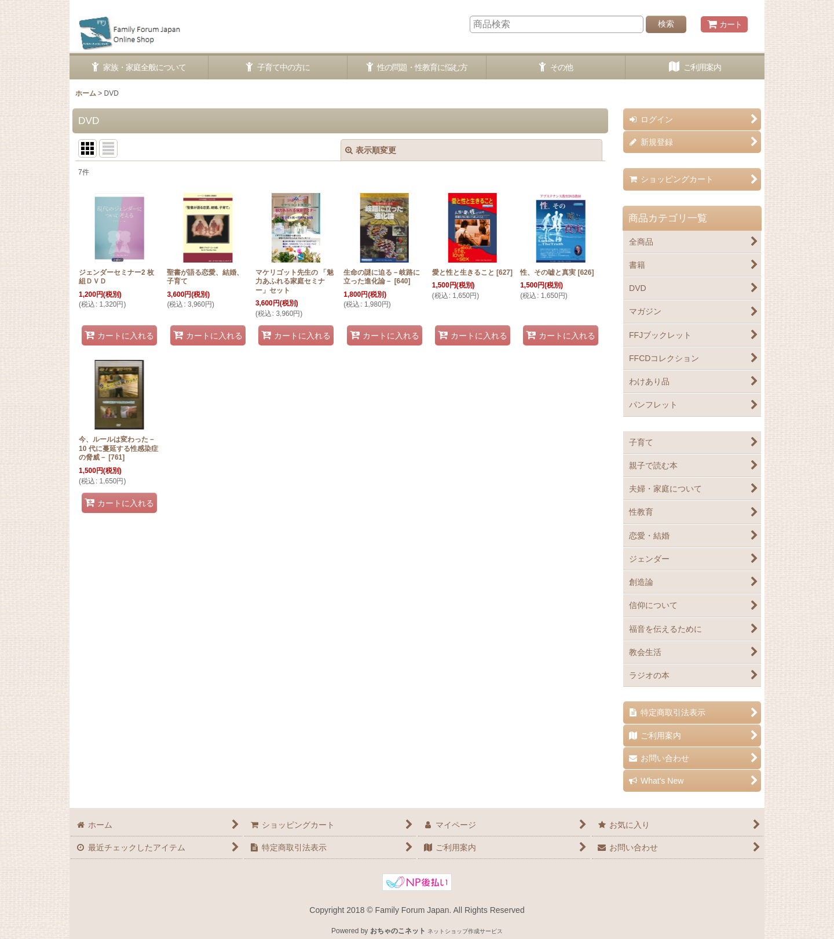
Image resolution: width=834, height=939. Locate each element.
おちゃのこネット (398, 931)
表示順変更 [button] (370, 150)
